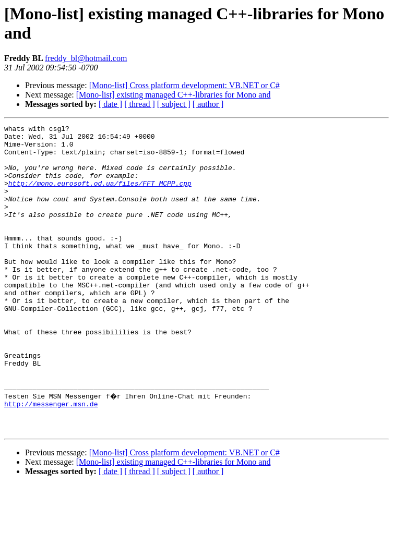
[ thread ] (139, 104)
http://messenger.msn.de (51, 458)
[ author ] (208, 104)
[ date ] (110, 104)
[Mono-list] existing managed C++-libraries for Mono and (173, 94)
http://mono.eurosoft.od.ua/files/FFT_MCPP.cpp (100, 195)
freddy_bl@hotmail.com (86, 58)
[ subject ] (173, 104)
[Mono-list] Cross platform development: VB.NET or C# (184, 85)
